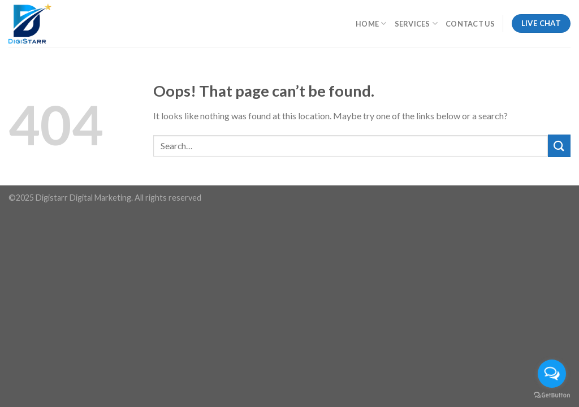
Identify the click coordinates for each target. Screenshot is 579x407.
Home (371, 23)
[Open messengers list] (552, 374)
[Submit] (559, 146)
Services (416, 23)
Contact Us (470, 23)
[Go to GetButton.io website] (552, 395)
